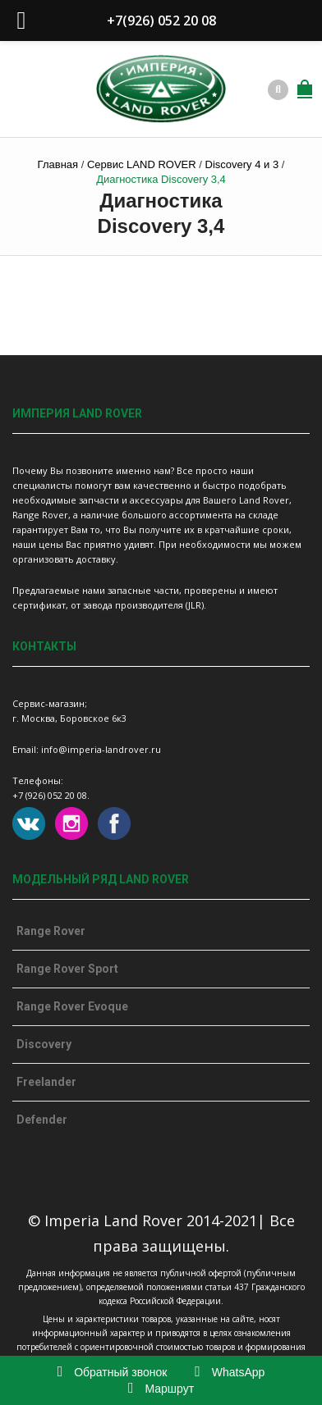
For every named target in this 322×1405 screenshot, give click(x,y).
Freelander (46, 1081)
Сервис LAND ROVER (141, 164)
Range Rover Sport (67, 968)
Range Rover (50, 930)
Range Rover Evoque (72, 1006)
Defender (41, 1119)
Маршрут (161, 1388)
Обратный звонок (113, 1372)
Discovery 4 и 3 (242, 164)
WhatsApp (229, 1372)
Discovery (43, 1044)
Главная (58, 164)
